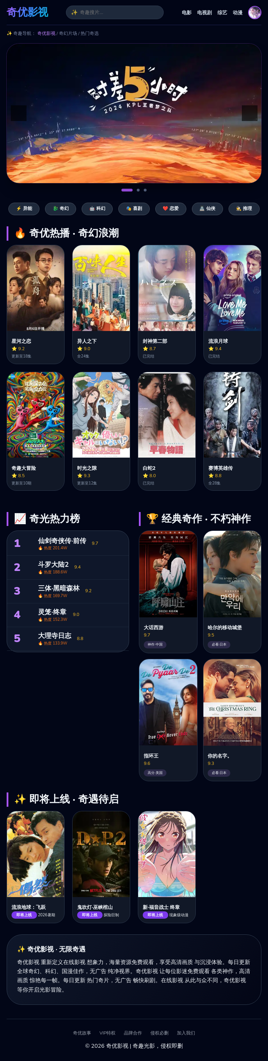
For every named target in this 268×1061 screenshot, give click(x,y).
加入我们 (186, 1033)
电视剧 (204, 12)
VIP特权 (107, 1033)
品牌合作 (133, 1033)
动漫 (238, 12)
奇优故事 (82, 1033)
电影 (187, 12)
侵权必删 (159, 1033)
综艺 (222, 12)
